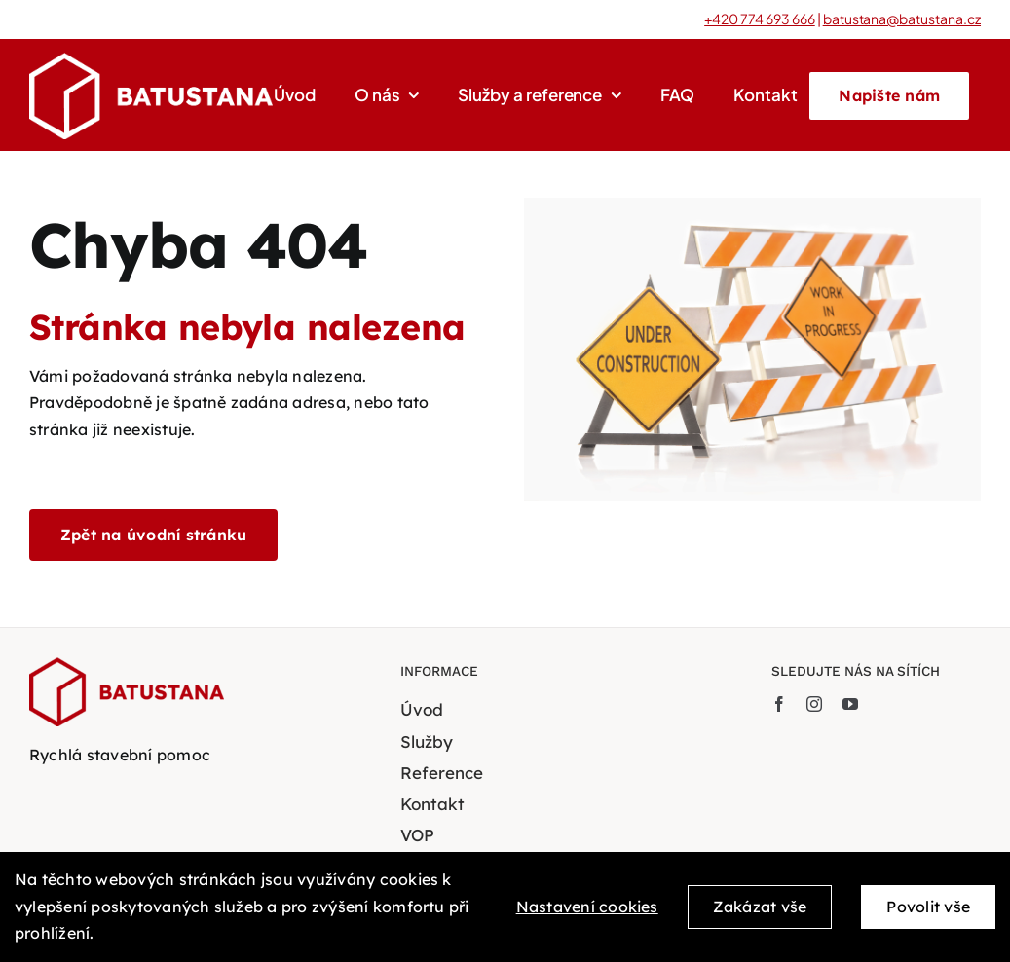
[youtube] (850, 704)
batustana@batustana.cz (902, 18)
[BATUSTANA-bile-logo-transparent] (151, 60)
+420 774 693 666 (759, 18)
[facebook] (779, 704)
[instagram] (814, 704)
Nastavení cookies (587, 914)
